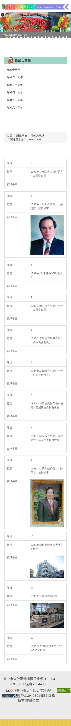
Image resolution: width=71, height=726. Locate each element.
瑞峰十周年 (13, 69)
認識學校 (21, 135)
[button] (2, 15)
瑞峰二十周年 (15, 77)
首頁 (9, 135)
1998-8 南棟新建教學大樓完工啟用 (46, 546)
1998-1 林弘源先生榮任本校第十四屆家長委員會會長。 (46, 437)
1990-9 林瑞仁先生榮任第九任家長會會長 (46, 173)
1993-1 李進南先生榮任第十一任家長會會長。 (46, 340)
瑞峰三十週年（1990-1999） (27, 139)
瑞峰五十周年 (15, 99)
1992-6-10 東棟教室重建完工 (46, 275)
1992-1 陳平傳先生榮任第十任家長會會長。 (46, 307)
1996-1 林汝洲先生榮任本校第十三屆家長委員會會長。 (46, 405)
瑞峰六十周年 (15, 107)
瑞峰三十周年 (15, 84)
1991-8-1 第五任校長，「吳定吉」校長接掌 (46, 206)
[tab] (7, 37)
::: (5, 50)
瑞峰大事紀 (37, 135)
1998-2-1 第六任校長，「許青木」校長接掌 (46, 470)
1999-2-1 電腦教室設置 (44, 595)
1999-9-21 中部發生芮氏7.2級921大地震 (46, 648)
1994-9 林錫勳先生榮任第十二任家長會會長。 (46, 372)
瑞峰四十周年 (15, 92)
